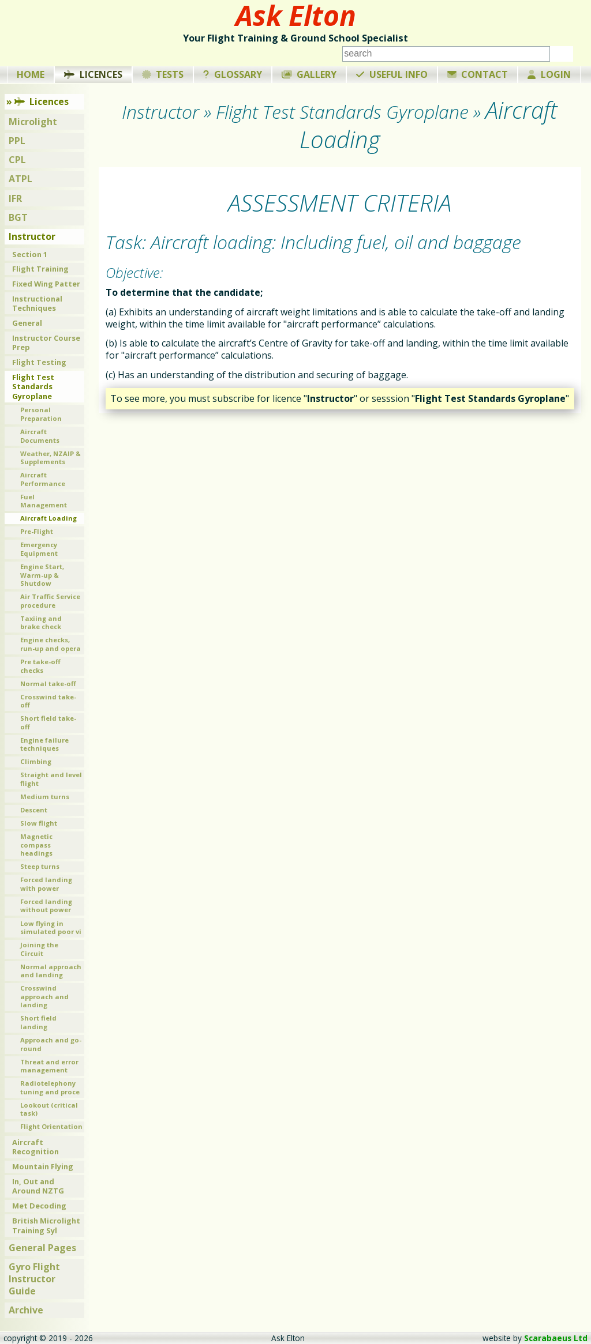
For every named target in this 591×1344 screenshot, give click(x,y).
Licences (93, 74)
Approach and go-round (50, 1044)
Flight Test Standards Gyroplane (33, 386)
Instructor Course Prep (46, 343)
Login (549, 74)
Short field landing (38, 1022)
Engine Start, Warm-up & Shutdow (42, 575)
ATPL (20, 178)
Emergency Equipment (39, 549)
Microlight (33, 121)
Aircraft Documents (39, 436)
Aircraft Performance (42, 479)
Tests (163, 74)
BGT (18, 217)
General (27, 323)
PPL (17, 140)
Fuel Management (43, 501)
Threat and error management (49, 1066)
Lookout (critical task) (49, 1109)
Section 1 (29, 254)
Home (30, 74)
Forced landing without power (46, 905)
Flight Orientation (51, 1126)
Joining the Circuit (39, 949)
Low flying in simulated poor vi (50, 927)
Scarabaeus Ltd (556, 1337)
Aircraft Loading (48, 518)
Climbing (35, 761)
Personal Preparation (41, 414)
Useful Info (392, 74)
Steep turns (39, 866)
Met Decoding (39, 1205)
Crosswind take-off (48, 701)
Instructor (32, 236)
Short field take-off (48, 722)
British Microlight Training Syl (46, 1225)
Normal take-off (48, 683)
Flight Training (40, 268)
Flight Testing (39, 362)
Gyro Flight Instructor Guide (34, 1278)
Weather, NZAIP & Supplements (50, 457)
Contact (477, 74)
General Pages (42, 1247)
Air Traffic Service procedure (50, 600)
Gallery (309, 74)
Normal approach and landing (50, 971)
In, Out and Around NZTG (38, 1186)
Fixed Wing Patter (46, 283)
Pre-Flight (36, 531)
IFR (15, 198)
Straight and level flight (51, 779)
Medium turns (44, 796)
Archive (26, 1310)
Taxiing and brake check (41, 622)
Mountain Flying (42, 1166)
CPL (17, 159)
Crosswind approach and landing (44, 996)
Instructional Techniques (37, 303)
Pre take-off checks (40, 666)
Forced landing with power (46, 884)
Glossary (232, 74)
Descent (33, 809)
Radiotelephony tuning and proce (50, 1087)
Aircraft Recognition (35, 1147)
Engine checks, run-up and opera (50, 644)
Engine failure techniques (44, 744)
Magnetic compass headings (36, 844)
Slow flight (38, 823)
